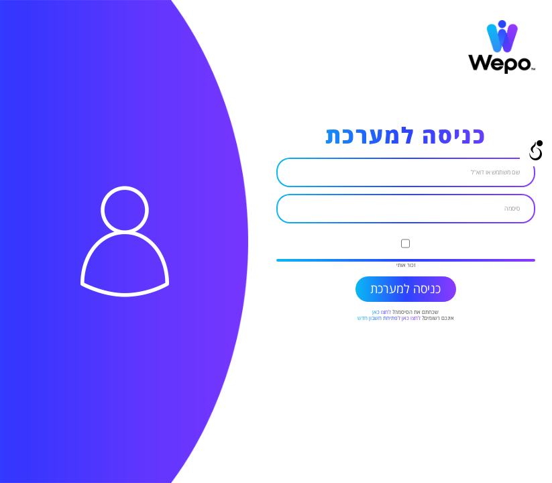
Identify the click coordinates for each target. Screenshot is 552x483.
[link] (501, 72)
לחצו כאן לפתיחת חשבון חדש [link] (389, 318)
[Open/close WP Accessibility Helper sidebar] (536, 150)
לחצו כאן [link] (381, 312)
